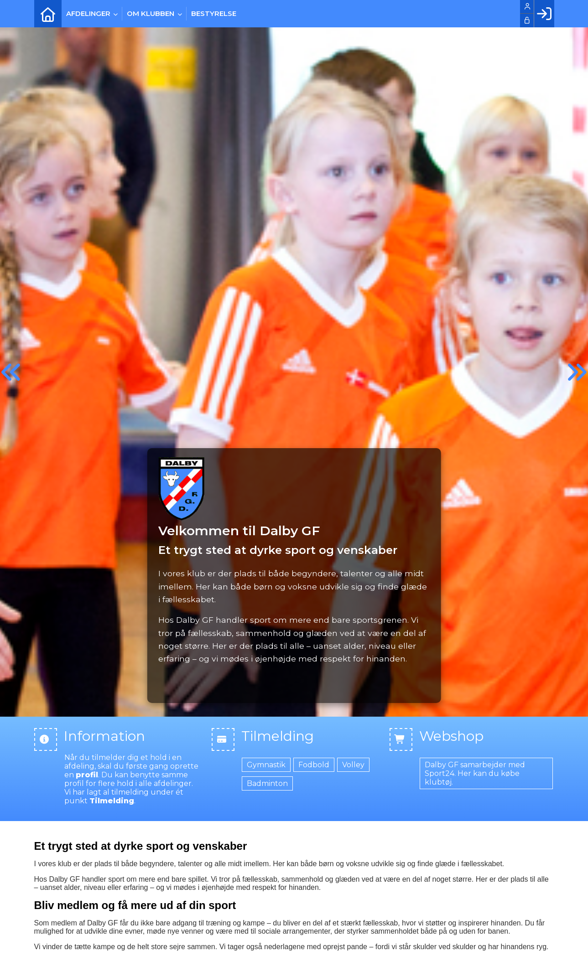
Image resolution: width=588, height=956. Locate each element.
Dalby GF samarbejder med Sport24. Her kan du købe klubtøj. (475, 773)
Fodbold (313, 764)
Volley (353, 764)
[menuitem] (48, 13)
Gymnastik (266, 764)
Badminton (267, 783)
